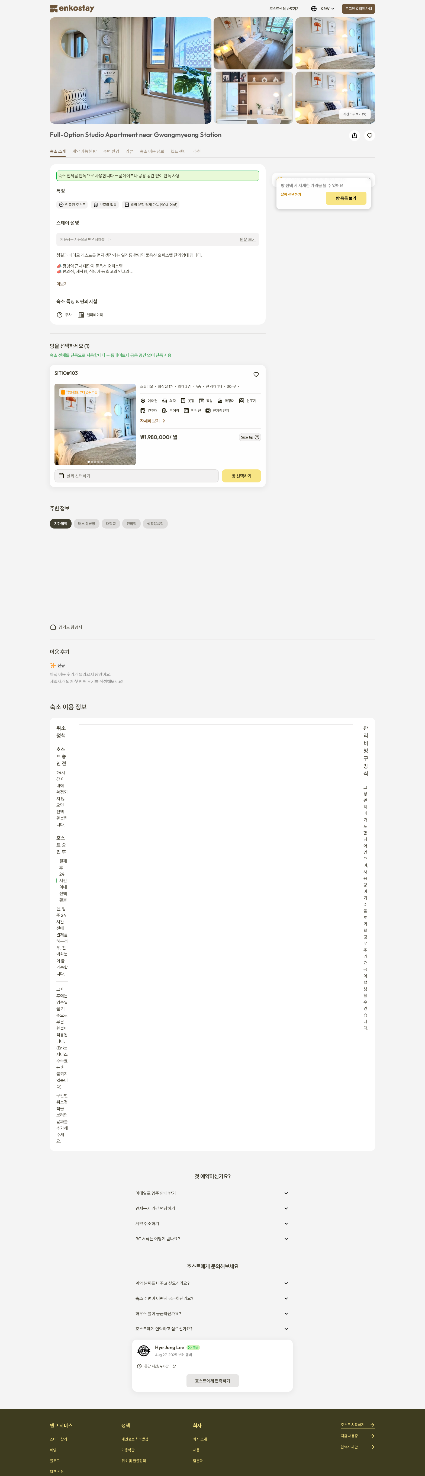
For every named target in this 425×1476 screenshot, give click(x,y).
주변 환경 (111, 151)
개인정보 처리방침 (134, 1144)
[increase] (364, 233)
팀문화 (198, 1165)
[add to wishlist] (256, 377)
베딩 (53, 1154)
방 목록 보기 (323, 252)
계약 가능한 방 (84, 151)
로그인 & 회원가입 (358, 8)
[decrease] (349, 233)
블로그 (55, 1165)
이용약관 (127, 1154)
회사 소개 (200, 1144)
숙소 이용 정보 (152, 151)
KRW (323, 8)
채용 (196, 1154)
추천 (197, 151)
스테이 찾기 (58, 1144)
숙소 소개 (58, 151)
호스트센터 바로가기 (284, 8)
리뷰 (129, 151)
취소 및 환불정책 (133, 1165)
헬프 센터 (179, 151)
